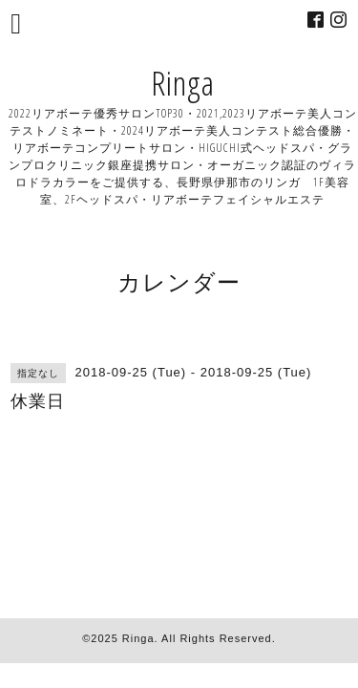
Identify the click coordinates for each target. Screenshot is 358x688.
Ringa (183, 82)
